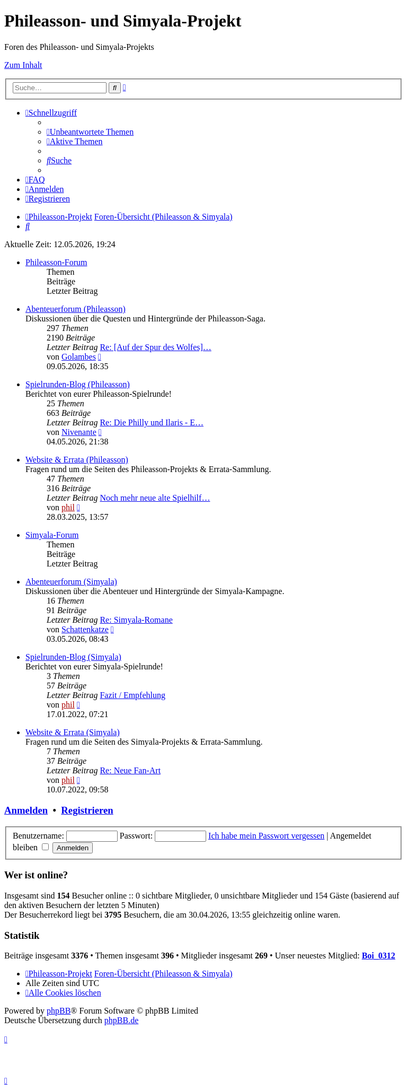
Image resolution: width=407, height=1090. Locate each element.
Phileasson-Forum (56, 262)
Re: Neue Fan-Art (130, 770)
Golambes (78, 356)
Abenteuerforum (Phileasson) (75, 308)
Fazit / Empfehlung (132, 695)
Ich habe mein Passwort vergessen (266, 835)
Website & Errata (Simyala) (72, 732)
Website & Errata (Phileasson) (76, 459)
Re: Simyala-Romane (136, 619)
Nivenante (78, 432)
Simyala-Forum (51, 534)
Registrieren (87, 810)
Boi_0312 (378, 955)
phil (68, 507)
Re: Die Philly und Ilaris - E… (152, 422)
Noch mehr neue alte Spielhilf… (155, 497)
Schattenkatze (85, 629)
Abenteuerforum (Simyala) (71, 581)
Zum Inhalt (23, 64)
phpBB (58, 1010)
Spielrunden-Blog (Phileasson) (77, 384)
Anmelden (26, 810)
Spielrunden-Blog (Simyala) (73, 656)
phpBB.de (121, 1020)
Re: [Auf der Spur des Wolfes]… (155, 347)
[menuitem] (90, 131)
